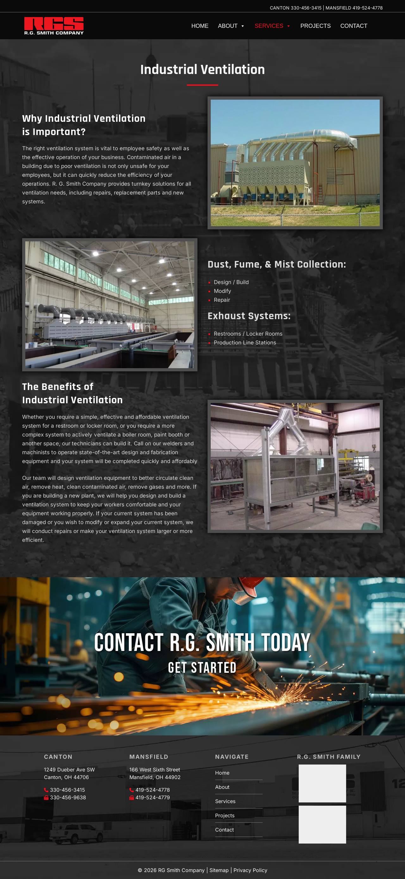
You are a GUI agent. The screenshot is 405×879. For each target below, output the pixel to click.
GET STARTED (202, 668)
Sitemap (219, 870)
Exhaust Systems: (249, 316)
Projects (316, 26)
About (231, 26)
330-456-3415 (306, 7)
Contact (354, 26)
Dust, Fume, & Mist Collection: (277, 264)
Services (273, 26)
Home (200, 26)
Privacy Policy (250, 870)
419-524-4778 (367, 7)
